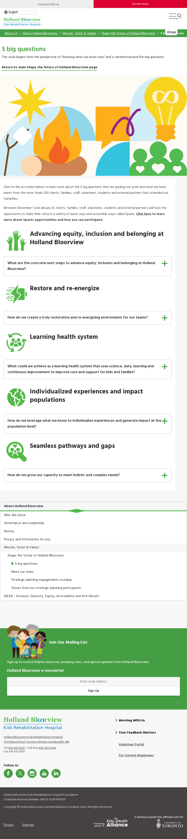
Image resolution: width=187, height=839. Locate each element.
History (9, 531)
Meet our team (22, 572)
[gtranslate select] (20, 12)
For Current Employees (136, 755)
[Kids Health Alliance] (110, 821)
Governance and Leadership (24, 523)
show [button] (171, 31)
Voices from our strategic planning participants (46, 588)
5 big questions (26, 564)
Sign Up (93, 690)
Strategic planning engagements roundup (41, 580)
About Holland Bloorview (40, 33)
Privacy (9, 824)
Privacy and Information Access (27, 539)
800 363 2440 (47, 747)
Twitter (20, 773)
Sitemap (28, 824)
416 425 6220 (16, 747)
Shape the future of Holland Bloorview (128, 33)
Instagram (32, 773)
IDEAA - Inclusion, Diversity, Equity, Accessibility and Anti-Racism (51, 596)
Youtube (44, 773)
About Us (11, 33)
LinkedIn (56, 773)
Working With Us (132, 720)
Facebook (8, 773)
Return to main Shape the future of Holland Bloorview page (49, 67)
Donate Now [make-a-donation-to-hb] (140, 4)
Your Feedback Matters (137, 732)
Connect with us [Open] (48, 4)
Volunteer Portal (131, 744)
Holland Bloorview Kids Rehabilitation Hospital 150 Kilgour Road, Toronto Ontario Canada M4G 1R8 (36, 739)
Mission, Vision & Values (79, 33)
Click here (143, 214)
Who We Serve (14, 515)
